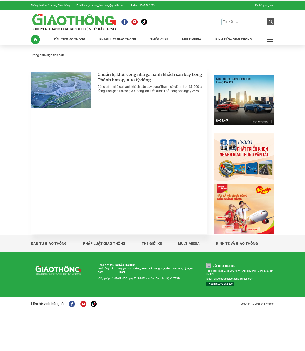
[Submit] (270, 21)
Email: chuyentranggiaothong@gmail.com (99, 5)
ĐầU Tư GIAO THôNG (69, 39)
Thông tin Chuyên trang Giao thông (50, 5)
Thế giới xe (152, 244)
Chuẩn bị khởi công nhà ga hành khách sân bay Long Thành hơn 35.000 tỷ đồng (150, 77)
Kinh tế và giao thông (237, 244)
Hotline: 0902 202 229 (142, 5)
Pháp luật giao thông (104, 244)
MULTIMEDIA (191, 39)
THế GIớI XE (159, 39)
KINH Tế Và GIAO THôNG (233, 39)
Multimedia (189, 244)
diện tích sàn (55, 55)
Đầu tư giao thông (49, 244)
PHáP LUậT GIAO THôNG (117, 39)
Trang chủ (38, 55)
